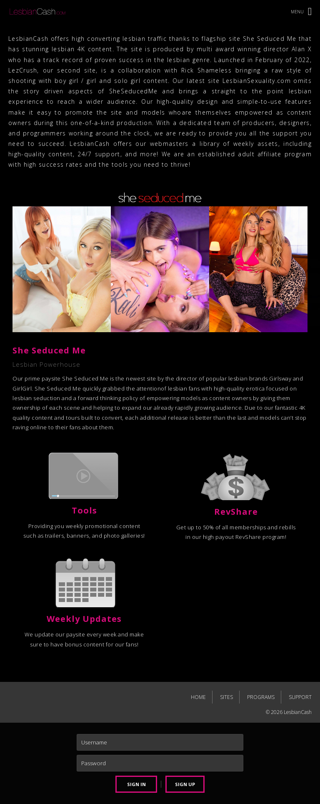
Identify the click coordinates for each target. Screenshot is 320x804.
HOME (198, 697)
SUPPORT (300, 697)
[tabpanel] (160, 312)
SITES (226, 697)
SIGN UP (185, 784)
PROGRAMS (261, 697)
